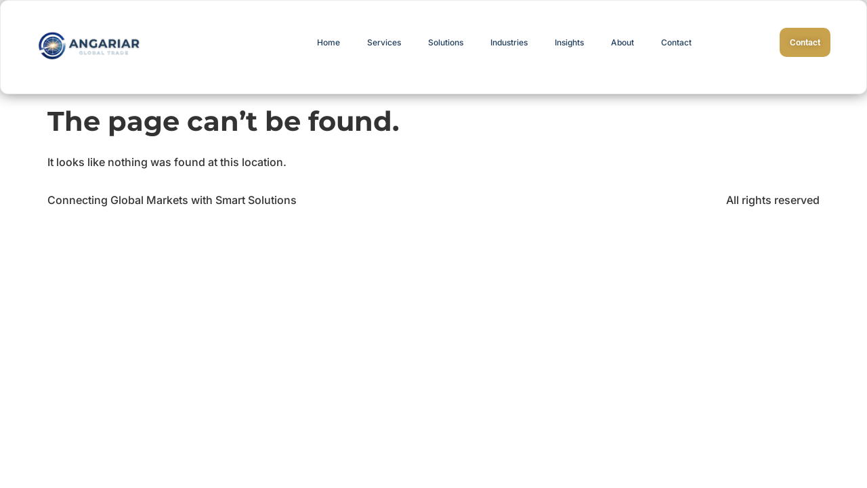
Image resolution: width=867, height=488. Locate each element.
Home (328, 42)
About (622, 42)
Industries (509, 42)
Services (384, 42)
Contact (676, 42)
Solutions (445, 42)
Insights (569, 42)
